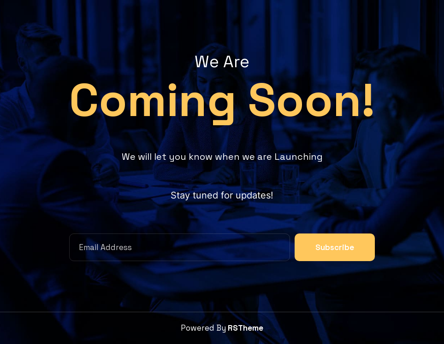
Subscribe (334, 247)
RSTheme (245, 328)
